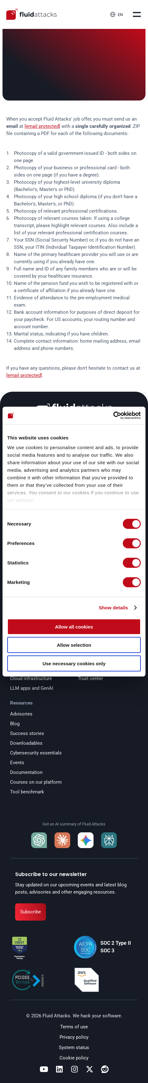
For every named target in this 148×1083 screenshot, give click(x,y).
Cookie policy (74, 1058)
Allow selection (74, 645)
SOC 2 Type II (115, 943)
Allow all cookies (74, 626)
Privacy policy (74, 1037)
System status (74, 1047)
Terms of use (74, 1027)
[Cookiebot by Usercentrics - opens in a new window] (113, 415)
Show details (113, 607)
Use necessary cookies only (74, 663)
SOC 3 (107, 951)
